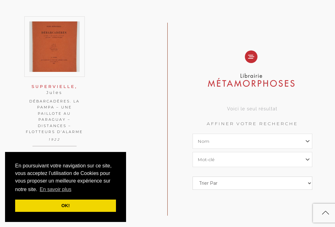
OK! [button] (65, 205)
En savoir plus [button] (56, 189)
